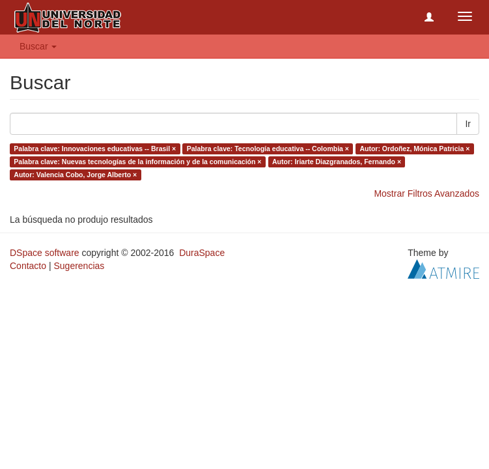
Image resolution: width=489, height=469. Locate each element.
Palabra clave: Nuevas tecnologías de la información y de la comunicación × (137, 161)
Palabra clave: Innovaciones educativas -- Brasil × (95, 148)
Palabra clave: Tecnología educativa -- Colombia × (268, 148)
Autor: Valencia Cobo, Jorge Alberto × (75, 174)
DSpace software (44, 253)
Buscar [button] (38, 46)
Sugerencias (78, 266)
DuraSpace (202, 253)
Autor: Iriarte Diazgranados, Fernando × (336, 161)
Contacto (28, 266)
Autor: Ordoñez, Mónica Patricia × (414, 148)
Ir (468, 124)
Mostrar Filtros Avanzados (426, 193)
